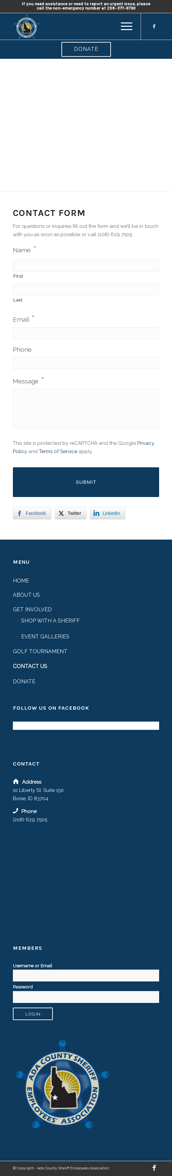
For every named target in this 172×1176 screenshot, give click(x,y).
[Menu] (123, 26)
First (18, 276)
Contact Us (30, 666)
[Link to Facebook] (154, 26)
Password (23, 986)
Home (21, 581)
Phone (22, 349)
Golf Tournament (40, 651)
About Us (26, 595)
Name (24, 249)
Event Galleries (45, 636)
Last (17, 300)
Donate (86, 49)
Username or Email (32, 965)
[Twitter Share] (70, 513)
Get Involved (32, 609)
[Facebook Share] (32, 513)
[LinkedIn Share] (107, 513)
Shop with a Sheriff (50, 621)
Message (28, 380)
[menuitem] (123, 26)
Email (24, 319)
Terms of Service (58, 451)
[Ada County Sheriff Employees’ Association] (71, 26)
